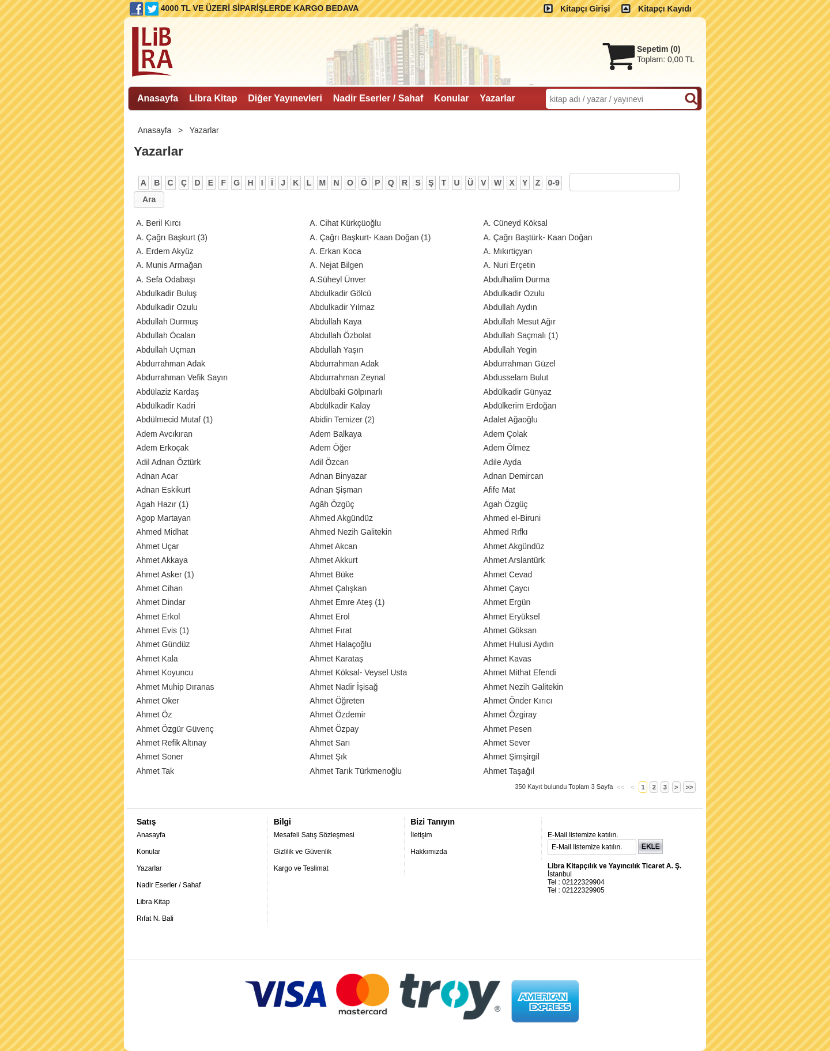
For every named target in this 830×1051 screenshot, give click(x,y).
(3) (171, 237)
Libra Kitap (153, 902)
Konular (148, 852)
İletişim (421, 835)
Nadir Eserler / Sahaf (169, 885)
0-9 (554, 182)
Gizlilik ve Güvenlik (303, 852)
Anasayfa (155, 130)
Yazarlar (205, 130)
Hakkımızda (428, 852)
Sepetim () (658, 49)
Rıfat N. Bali (155, 918)
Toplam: (666, 59)
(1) (370, 237)
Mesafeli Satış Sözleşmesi (314, 835)
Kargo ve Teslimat (301, 868)
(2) (342, 419)
